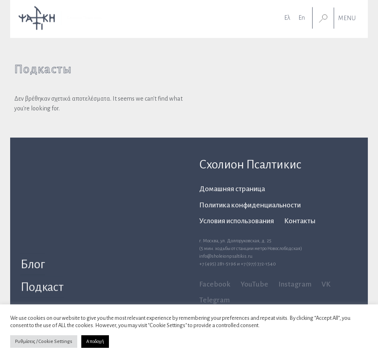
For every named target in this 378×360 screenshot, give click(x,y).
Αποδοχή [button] (95, 341)
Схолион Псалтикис (250, 164)
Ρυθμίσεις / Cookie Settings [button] (43, 341)
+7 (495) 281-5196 (217, 264)
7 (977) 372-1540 (259, 264)
